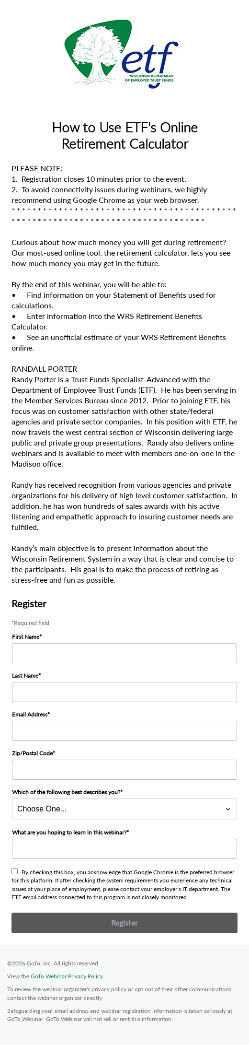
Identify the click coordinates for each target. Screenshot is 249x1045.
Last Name (25, 675)
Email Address (29, 714)
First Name (25, 636)
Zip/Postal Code (32, 753)
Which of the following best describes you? (66, 792)
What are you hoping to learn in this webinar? (69, 832)
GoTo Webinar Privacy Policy (67, 976)
